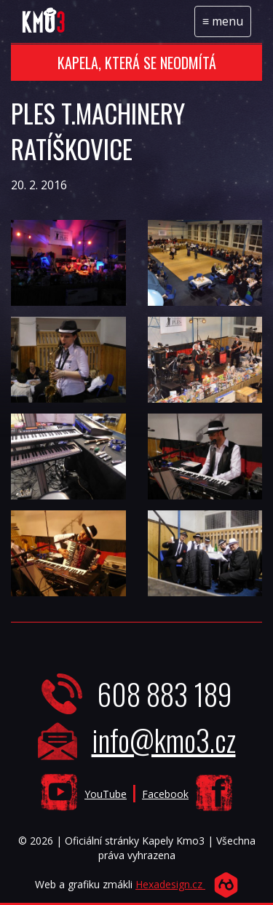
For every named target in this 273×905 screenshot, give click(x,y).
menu (226, 24)
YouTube (105, 794)
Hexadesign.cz (170, 884)
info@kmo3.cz (164, 740)
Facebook (165, 794)
